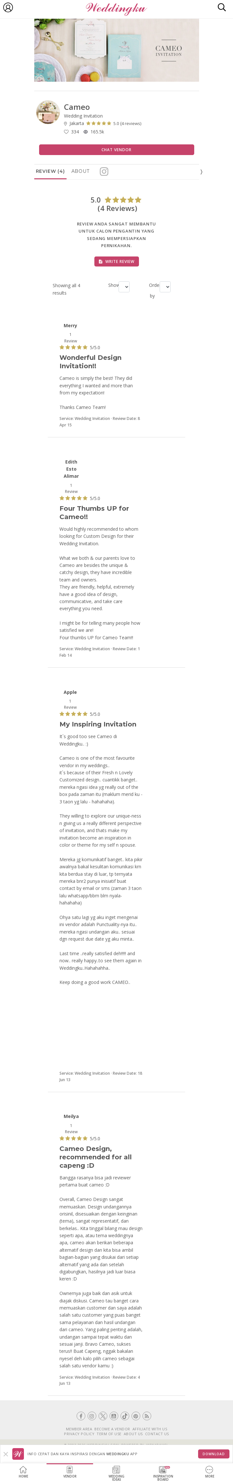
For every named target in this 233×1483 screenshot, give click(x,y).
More (209, 1472)
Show (111, 285)
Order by (151, 290)
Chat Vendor (116, 149)
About (80, 171)
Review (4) (50, 171)
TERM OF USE (109, 1433)
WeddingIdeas (116, 1474)
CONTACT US (157, 1433)
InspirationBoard (163, 1474)
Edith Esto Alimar (71, 469)
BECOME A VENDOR (112, 1428)
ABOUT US (133, 1433)
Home (23, 1472)
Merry (70, 325)
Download (214, 1454)
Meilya (71, 1116)
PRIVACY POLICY (79, 1433)
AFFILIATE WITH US (149, 1428)
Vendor (70, 1472)
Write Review (116, 261)
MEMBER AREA (79, 1428)
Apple (70, 692)
